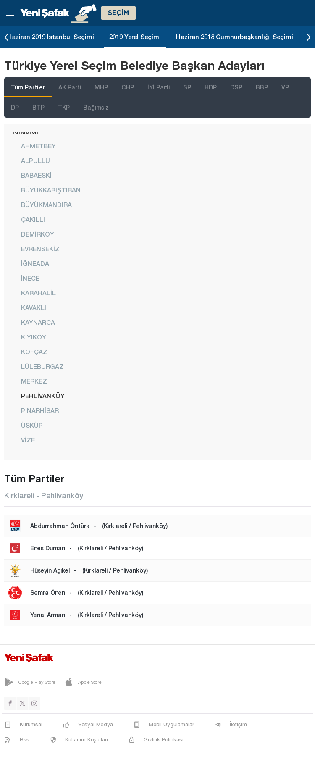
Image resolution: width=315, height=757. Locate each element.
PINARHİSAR (40, 410)
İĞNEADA (35, 263)
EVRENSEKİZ (40, 248)
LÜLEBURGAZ (42, 366)
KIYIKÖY (33, 337)
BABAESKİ (36, 175)
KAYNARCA (38, 322)
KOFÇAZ (34, 351)
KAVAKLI (33, 307)
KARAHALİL (38, 293)
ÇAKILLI (33, 219)
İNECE (30, 278)
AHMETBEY (38, 146)
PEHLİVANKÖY (43, 396)
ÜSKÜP (32, 425)
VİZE (28, 440)
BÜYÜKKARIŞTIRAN (51, 190)
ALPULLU (35, 160)
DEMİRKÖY (37, 234)
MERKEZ (34, 381)
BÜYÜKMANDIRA (46, 204)
